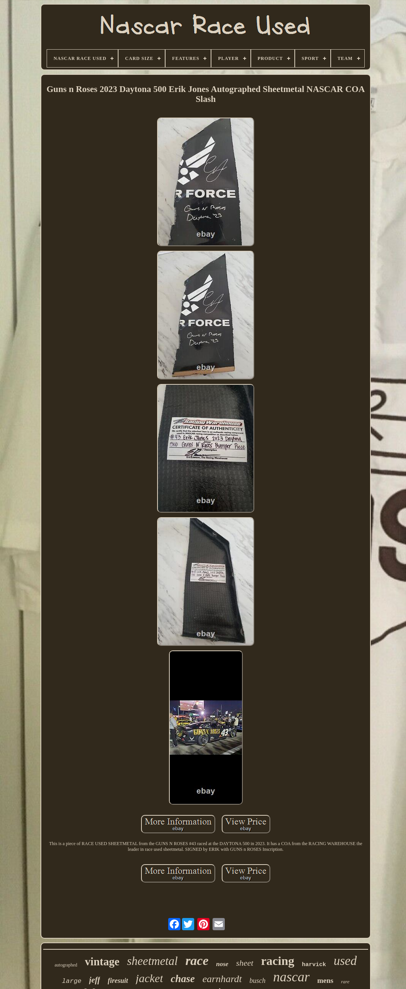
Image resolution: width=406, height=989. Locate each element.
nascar (291, 977)
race (196, 961)
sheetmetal (152, 961)
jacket (149, 978)
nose (222, 964)
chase (183, 978)
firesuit (118, 980)
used (345, 961)
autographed (66, 965)
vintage (102, 961)
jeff (94, 979)
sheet (244, 963)
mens (325, 980)
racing (277, 961)
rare (345, 981)
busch (258, 980)
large (71, 981)
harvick (314, 965)
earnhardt (222, 978)
